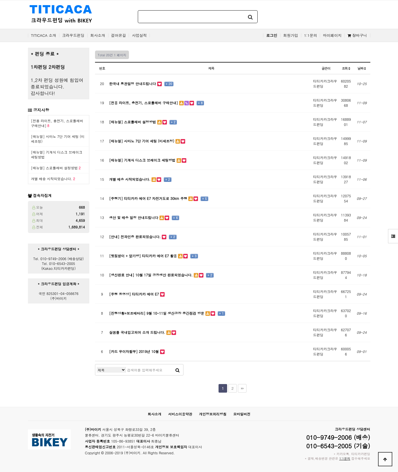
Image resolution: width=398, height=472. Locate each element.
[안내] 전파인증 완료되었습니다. (135, 236)
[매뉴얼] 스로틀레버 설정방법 (56, 167)
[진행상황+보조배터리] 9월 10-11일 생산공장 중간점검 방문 (157, 313)
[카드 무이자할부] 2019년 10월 (134, 351)
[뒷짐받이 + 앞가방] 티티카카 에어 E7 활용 (143, 255)
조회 (346, 68)
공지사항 (41, 110)
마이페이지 (332, 35)
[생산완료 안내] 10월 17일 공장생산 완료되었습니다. (151, 274)
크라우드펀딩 (73, 35)
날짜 (361, 68)
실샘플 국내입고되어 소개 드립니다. (138, 332)
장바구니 (357, 35)
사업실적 (139, 35)
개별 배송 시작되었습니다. (53, 178)
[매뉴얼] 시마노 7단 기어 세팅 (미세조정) (142, 140)
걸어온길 (118, 35)
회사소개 (97, 35)
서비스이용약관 (180, 413)
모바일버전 (241, 413)
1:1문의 (310, 35)
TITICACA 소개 (43, 35)
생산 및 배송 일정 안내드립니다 (134, 217)
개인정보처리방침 (213, 413)
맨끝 (242, 388)
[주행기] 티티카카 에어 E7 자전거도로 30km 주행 (149, 198)
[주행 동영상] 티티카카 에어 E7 (134, 294)
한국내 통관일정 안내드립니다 (133, 83)
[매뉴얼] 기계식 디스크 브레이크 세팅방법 (143, 160)
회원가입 (290, 35)
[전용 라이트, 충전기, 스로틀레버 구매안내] (144, 102)
